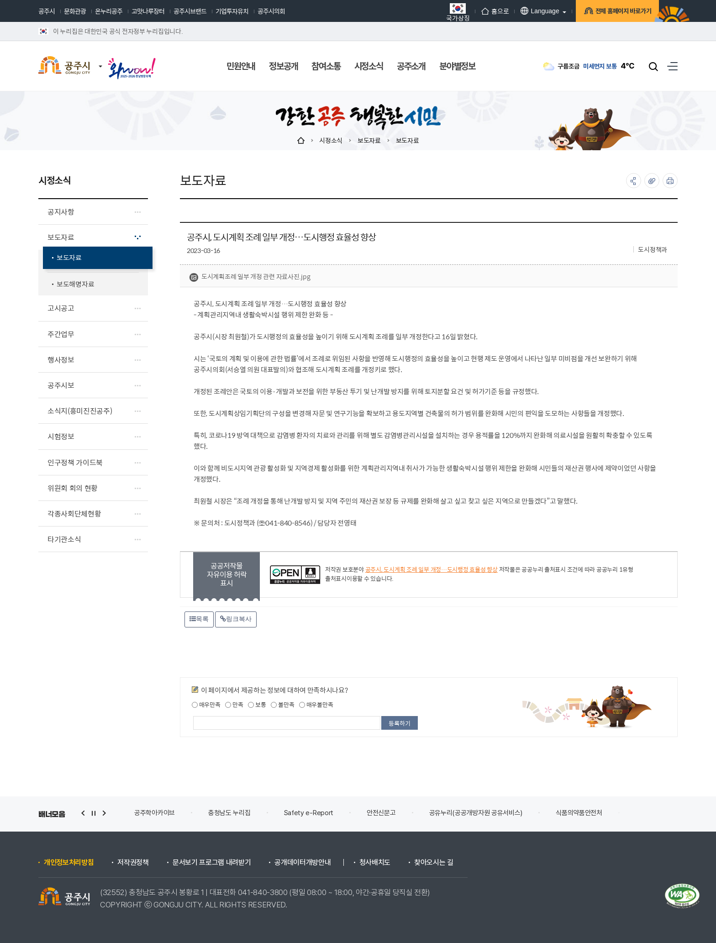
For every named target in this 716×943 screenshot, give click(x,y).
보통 (257, 704)
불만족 (282, 704)
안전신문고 (381, 813)
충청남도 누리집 (229, 813)
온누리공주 (108, 11)
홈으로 (486, 11)
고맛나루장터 (148, 11)
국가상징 (448, 12)
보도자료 (369, 140)
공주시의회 (271, 11)
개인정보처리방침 (69, 862)
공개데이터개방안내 (302, 862)
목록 (199, 618)
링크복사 (236, 618)
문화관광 (75, 11)
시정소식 (330, 140)
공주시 (46, 11)
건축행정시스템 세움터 (665, 813)
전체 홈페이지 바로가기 (616, 11)
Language (530, 11)
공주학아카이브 (154, 813)
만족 (234, 704)
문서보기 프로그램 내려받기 (212, 862)
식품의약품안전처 (579, 813)
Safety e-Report (309, 813)
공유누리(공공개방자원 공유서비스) (476, 813)
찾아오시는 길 (433, 862)
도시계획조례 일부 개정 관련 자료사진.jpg (249, 277)
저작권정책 (132, 862)
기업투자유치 (232, 11)
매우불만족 (316, 704)
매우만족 (206, 704)
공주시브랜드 (190, 11)
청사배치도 (374, 862)
